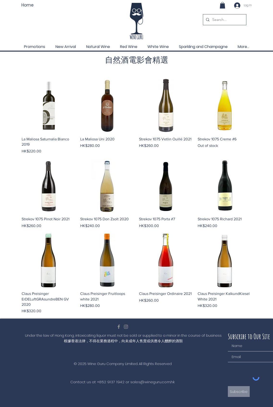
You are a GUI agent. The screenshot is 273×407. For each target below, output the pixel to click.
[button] (222, 5)
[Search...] (224, 19)
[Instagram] (126, 326)
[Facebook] (118, 326)
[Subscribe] (239, 391)
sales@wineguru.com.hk (152, 381)
